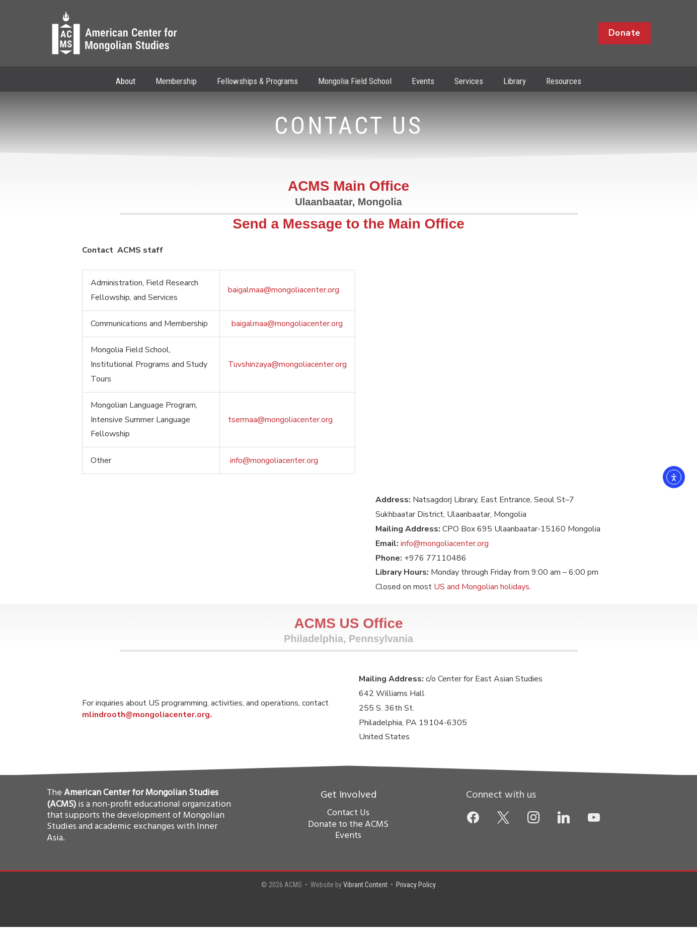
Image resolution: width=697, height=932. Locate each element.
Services (464, 81)
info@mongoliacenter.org (274, 465)
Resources (553, 81)
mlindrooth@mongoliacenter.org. (147, 719)
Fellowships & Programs (261, 81)
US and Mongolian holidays (481, 591)
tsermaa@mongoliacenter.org (280, 424)
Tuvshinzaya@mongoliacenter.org (287, 369)
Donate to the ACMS (348, 829)
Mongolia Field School (356, 81)
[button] (624, 33)
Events (421, 81)
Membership (183, 81)
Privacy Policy (416, 890)
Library (507, 81)
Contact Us (348, 818)
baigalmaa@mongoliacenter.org (283, 294)
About (136, 81)
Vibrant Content (365, 890)
